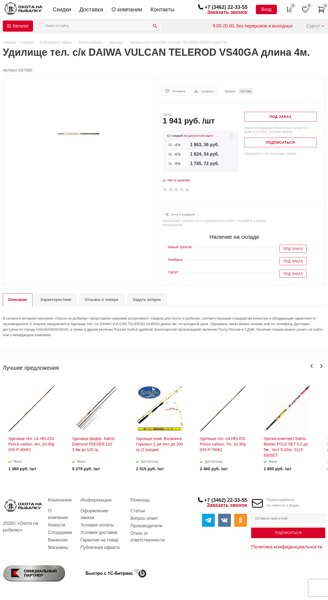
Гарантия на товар (99, 540)
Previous (312, 366)
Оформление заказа (94, 514)
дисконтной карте (200, 135)
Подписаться (288, 533)
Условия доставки (98, 532)
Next (321, 366)
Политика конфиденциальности (286, 547)
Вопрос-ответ (144, 518)
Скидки (62, 9)
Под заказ (293, 249)
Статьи (137, 510)
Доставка (91, 9)
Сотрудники (60, 532)
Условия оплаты (97, 525)
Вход (266, 9)
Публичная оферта (100, 547)
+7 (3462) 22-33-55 (226, 7)
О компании (127, 9)
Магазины (58, 547)
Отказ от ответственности (147, 536)
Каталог (21, 26)
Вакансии (58, 540)
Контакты (162, 9)
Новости (56, 525)
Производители (146, 525)
